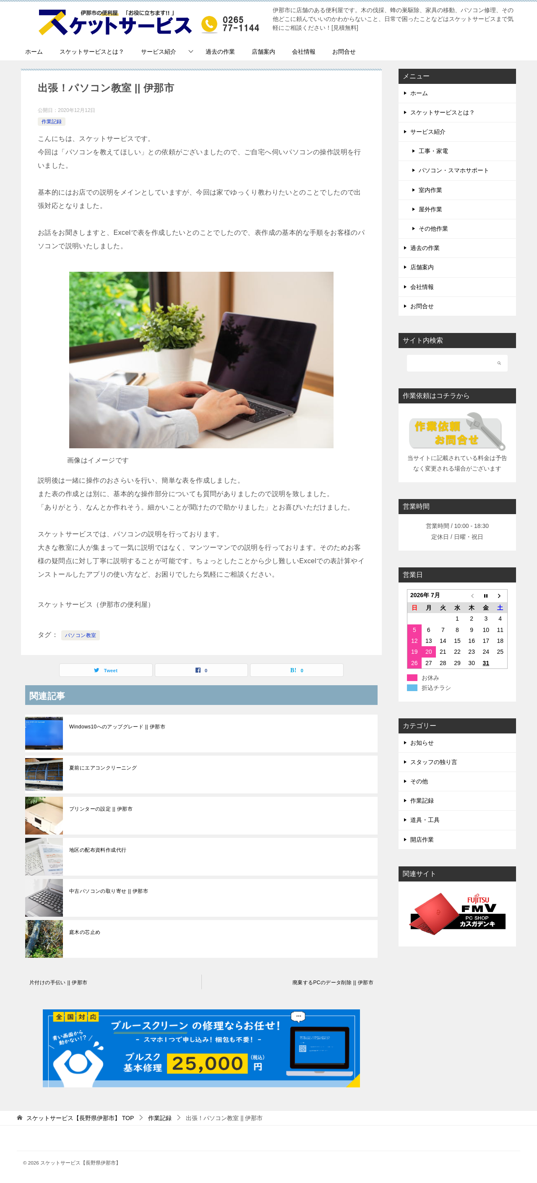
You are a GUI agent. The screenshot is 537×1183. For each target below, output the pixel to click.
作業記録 (52, 122)
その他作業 (433, 228)
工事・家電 (433, 151)
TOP (80, 1118)
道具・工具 (425, 819)
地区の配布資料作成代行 (97, 850)
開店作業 (422, 839)
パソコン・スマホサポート (454, 170)
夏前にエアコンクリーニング (103, 768)
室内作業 (430, 190)
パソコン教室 (80, 635)
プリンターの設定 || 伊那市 (101, 809)
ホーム (34, 51)
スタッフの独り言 (433, 762)
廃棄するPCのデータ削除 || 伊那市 (332, 982)
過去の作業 (220, 51)
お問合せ (344, 51)
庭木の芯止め (84, 932)
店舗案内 (263, 51)
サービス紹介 (158, 51)
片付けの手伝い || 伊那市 (58, 982)
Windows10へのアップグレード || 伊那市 (117, 727)
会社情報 (303, 51)
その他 (419, 781)
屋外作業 (430, 209)
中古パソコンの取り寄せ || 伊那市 (108, 891)
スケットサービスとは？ (92, 51)
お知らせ (422, 742)
